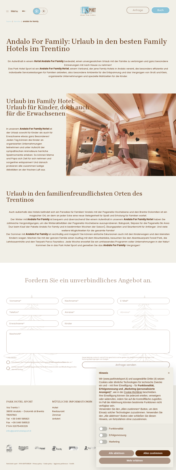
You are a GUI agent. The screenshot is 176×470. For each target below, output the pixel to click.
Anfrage (138, 10)
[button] (169, 373)
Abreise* (125, 312)
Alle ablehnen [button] (116, 453)
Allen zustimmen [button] (152, 453)
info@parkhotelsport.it (18, 431)
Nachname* (71, 300)
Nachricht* (15, 333)
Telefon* (14, 312)
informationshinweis (60, 362)
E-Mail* (124, 300)
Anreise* (69, 312)
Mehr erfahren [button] (135, 460)
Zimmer (56, 415)
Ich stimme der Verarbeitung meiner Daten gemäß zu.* (42, 362)
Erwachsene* (16, 323)
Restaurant (58, 411)
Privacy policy (37, 464)
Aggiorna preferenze (61, 464)
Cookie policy (47, 464)
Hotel (55, 407)
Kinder (68, 323)
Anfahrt (56, 418)
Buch (160, 10)
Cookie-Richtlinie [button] (133, 392)
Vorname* (15, 300)
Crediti (71, 464)
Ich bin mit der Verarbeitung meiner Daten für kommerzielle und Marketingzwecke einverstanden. (44, 368)
